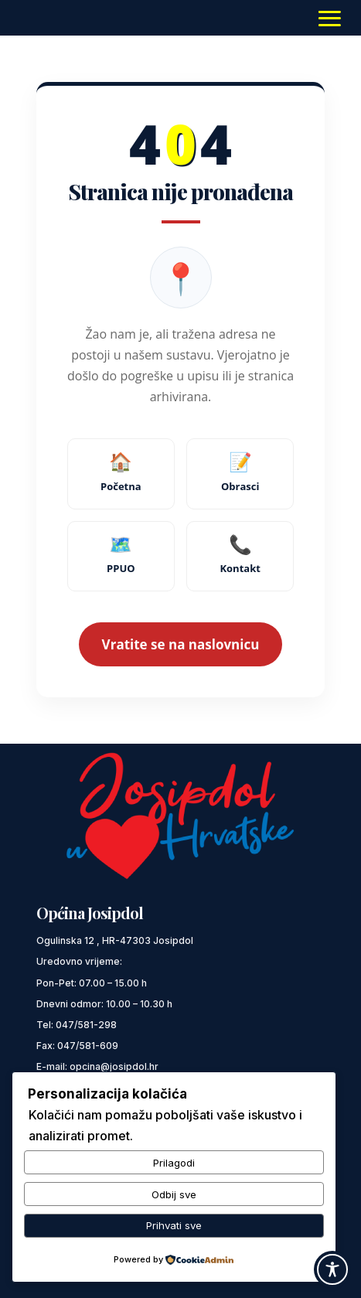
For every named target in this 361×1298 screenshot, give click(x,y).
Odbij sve (174, 1194)
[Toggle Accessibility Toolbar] (332, 1269)
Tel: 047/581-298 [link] (76, 1025)
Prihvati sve (174, 1225)
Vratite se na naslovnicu (181, 644)
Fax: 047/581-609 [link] (77, 1045)
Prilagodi (174, 1163)
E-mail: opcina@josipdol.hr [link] (97, 1066)
